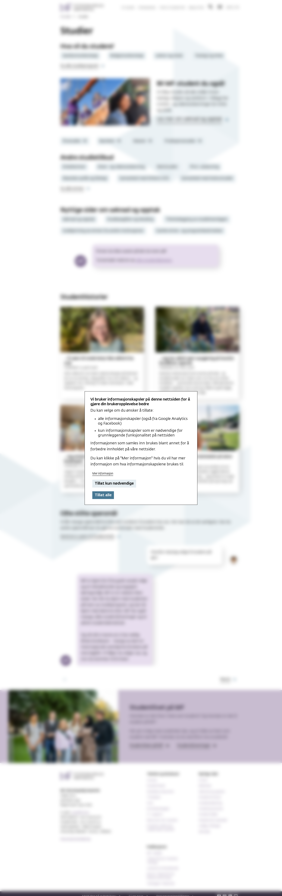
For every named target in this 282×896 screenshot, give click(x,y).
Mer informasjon (102, 473)
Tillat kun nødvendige (114, 483)
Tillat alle (103, 495)
